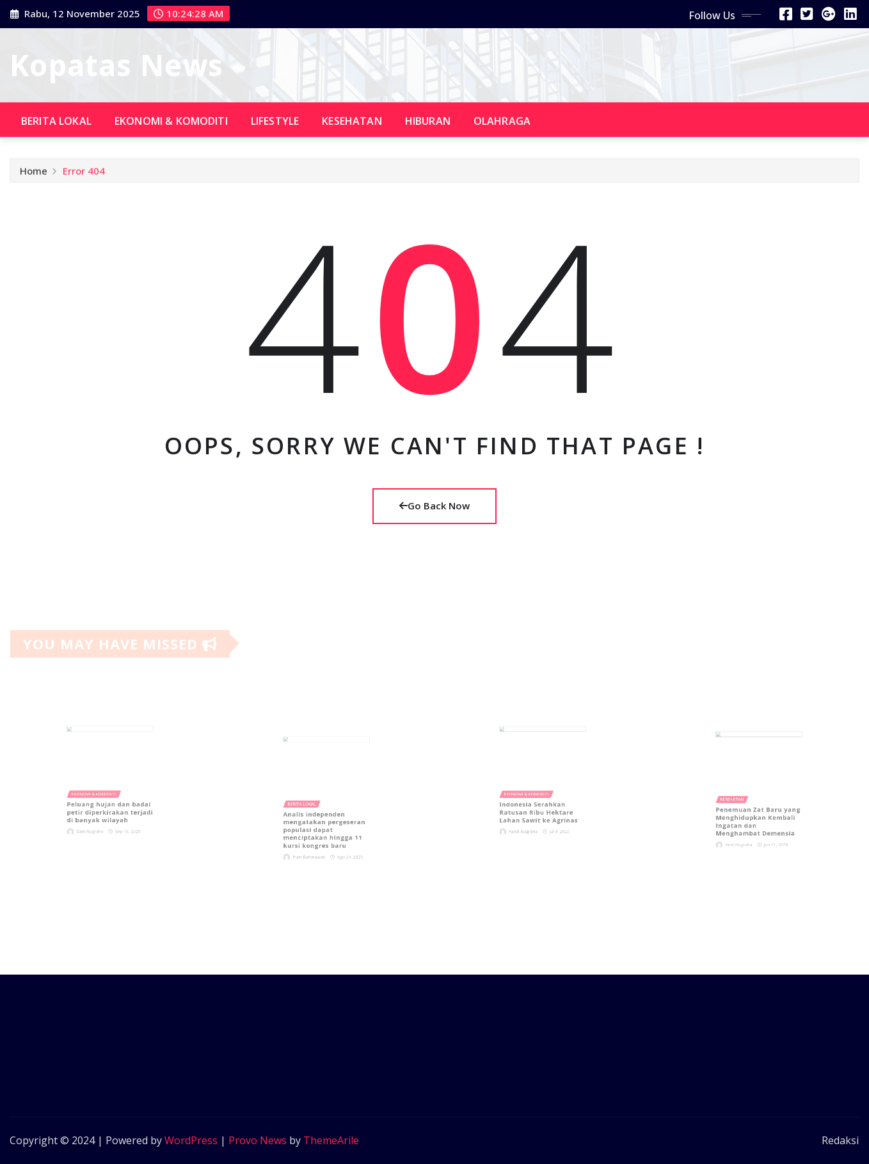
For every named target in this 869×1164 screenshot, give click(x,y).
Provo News (257, 1140)
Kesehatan (351, 121)
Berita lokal (56, 121)
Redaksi (840, 1140)
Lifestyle (275, 121)
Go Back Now (434, 505)
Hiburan (427, 121)
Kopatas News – (128, 64)
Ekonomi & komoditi (171, 121)
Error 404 (84, 173)
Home (33, 173)
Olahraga (502, 121)
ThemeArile (331, 1140)
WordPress (191, 1140)
